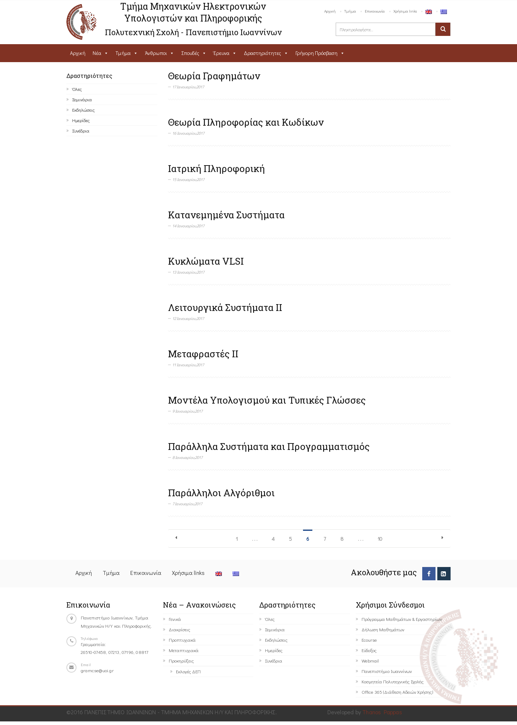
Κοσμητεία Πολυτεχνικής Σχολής (393, 681)
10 (380, 538)
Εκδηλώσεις (83, 110)
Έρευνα (221, 53)
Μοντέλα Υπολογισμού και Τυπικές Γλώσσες (267, 400)
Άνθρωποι (156, 53)
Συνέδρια (80, 130)
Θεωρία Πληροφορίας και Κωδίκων (246, 122)
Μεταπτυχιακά (184, 650)
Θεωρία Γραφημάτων (214, 76)
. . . (254, 538)
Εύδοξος (369, 650)
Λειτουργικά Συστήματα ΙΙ (225, 307)
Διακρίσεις (179, 629)
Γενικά (175, 619)
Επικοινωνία (375, 11)
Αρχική (330, 11)
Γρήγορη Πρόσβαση (316, 53)
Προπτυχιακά (182, 640)
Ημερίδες (81, 120)
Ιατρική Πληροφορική (216, 168)
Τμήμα (350, 11)
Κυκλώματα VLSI (206, 261)
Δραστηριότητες (262, 53)
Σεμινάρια (82, 99)
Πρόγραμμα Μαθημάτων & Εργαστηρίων (402, 619)
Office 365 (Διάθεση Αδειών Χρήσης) (397, 692)
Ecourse (369, 640)
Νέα (97, 53)
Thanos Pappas (382, 712)
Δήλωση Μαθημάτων (383, 629)
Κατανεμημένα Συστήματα (226, 215)
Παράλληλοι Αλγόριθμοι (221, 493)
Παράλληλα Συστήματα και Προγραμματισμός (269, 446)
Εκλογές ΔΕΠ (188, 671)
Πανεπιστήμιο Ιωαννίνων (387, 671)
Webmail (370, 660)
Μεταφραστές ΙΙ (203, 354)
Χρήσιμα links (405, 11)
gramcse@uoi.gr (97, 670)
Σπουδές (190, 53)
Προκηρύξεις (181, 660)
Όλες (77, 89)
